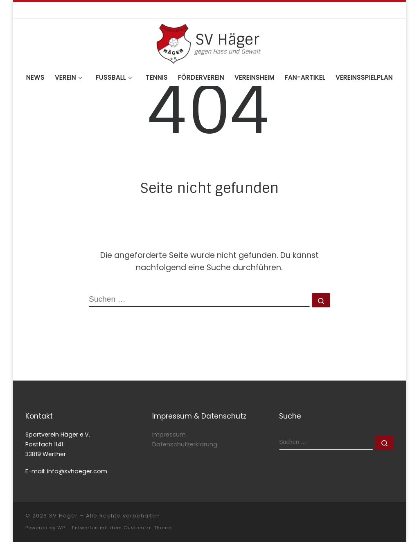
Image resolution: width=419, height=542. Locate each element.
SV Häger (63, 516)
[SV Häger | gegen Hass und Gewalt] (173, 42)
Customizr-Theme (147, 527)
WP (61, 527)
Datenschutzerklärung (184, 444)
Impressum (169, 434)
